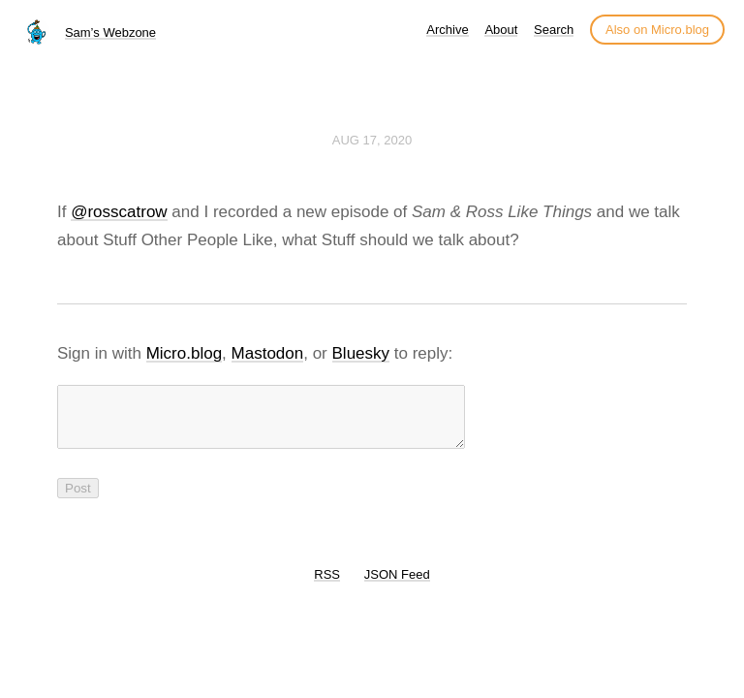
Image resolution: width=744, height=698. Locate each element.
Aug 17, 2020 (372, 140)
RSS (327, 586)
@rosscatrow (119, 212)
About (500, 29)
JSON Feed (397, 586)
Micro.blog (184, 353)
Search (554, 29)
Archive (447, 29)
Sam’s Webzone (110, 32)
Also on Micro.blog (657, 29)
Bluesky (361, 353)
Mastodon (268, 353)
